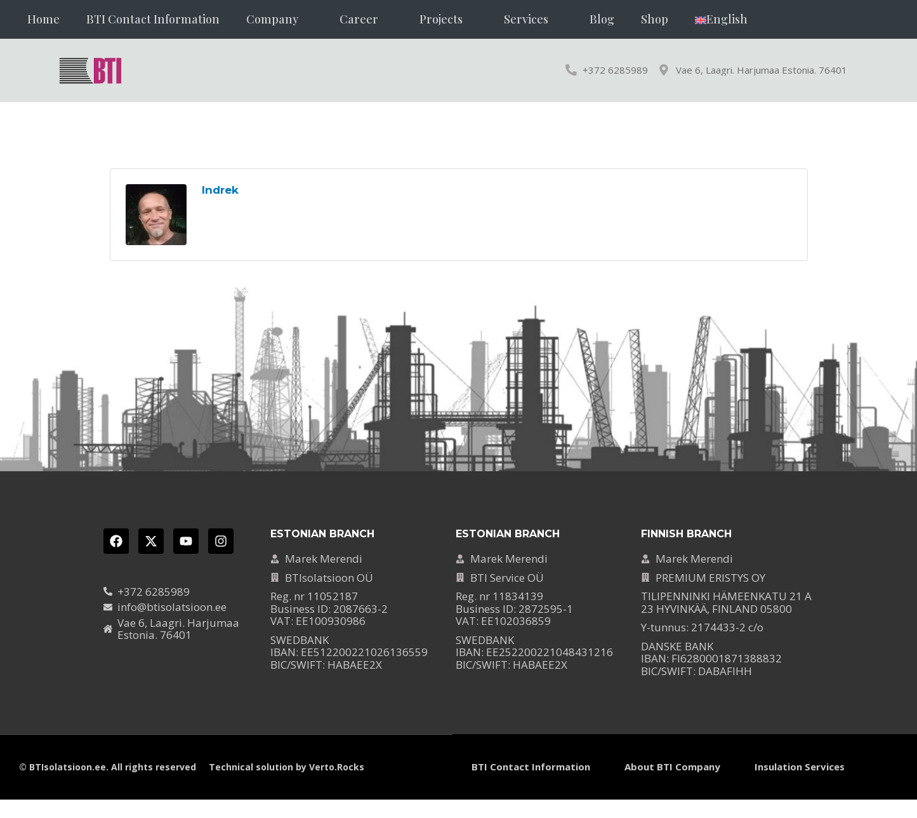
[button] (279, 19)
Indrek (220, 190)
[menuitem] (721, 19)
